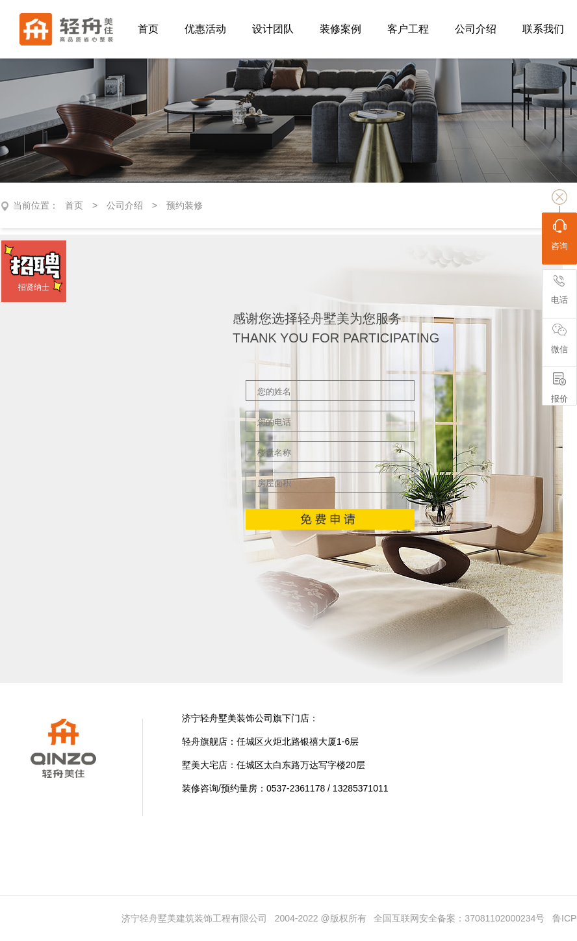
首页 (74, 205)
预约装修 (184, 205)
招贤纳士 (33, 287)
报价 (559, 388)
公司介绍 (125, 205)
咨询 (559, 234)
